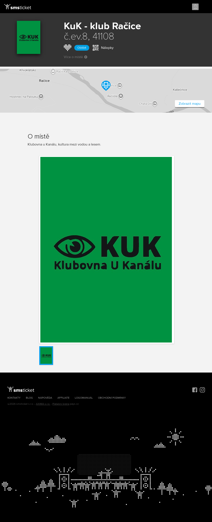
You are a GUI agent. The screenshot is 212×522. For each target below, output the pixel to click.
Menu (205, 7)
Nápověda (45, 397)
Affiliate (63, 397)
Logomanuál (84, 397)
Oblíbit (81, 48)
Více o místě (75, 57)
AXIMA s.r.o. (43, 404)
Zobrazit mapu (190, 103)
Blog (29, 397)
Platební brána (60, 404)
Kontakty (14, 397)
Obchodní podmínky (112, 397)
